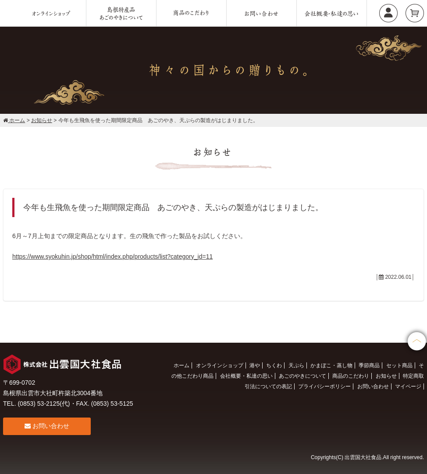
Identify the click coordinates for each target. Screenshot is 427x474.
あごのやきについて (302, 376)
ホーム (181, 365)
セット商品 (399, 365)
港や (254, 365)
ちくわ (274, 365)
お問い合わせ (47, 425)
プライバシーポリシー (324, 386)
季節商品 (369, 365)
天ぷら (296, 365)
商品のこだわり (350, 376)
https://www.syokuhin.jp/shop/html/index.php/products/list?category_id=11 (112, 256)
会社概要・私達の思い (246, 376)
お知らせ (386, 376)
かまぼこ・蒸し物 (331, 365)
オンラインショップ (219, 365)
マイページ (408, 386)
